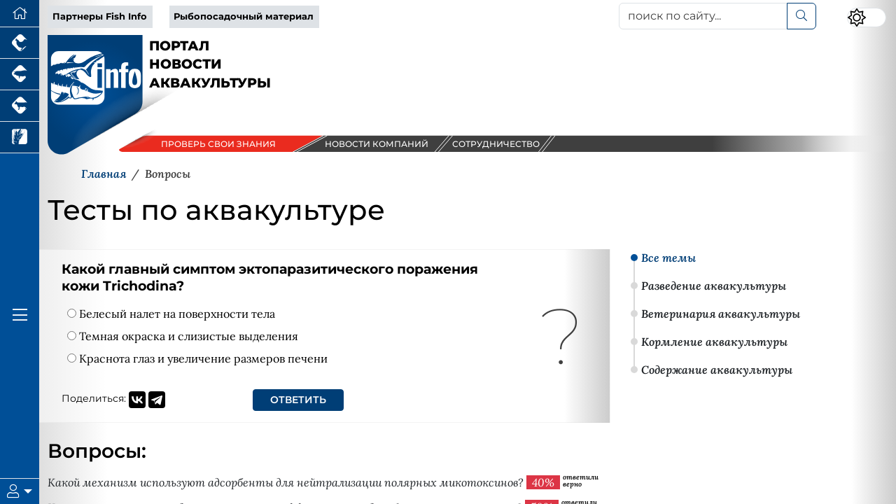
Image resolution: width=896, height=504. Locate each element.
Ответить (298, 399)
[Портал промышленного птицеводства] (19, 43)
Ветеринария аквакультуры (720, 314)
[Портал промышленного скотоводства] (19, 106)
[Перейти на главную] (19, 13)
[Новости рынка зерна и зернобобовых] (19, 137)
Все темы (668, 258)
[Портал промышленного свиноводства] (19, 74)
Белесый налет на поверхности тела (171, 314)
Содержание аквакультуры (716, 370)
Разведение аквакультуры (713, 286)
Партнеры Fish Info (99, 16)
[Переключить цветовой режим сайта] (866, 17)
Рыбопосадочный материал (244, 16)
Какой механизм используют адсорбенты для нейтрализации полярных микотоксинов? (286, 482)
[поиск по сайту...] (703, 16)
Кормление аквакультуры (714, 342)
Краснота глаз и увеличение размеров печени (197, 358)
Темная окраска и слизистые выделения (182, 336)
